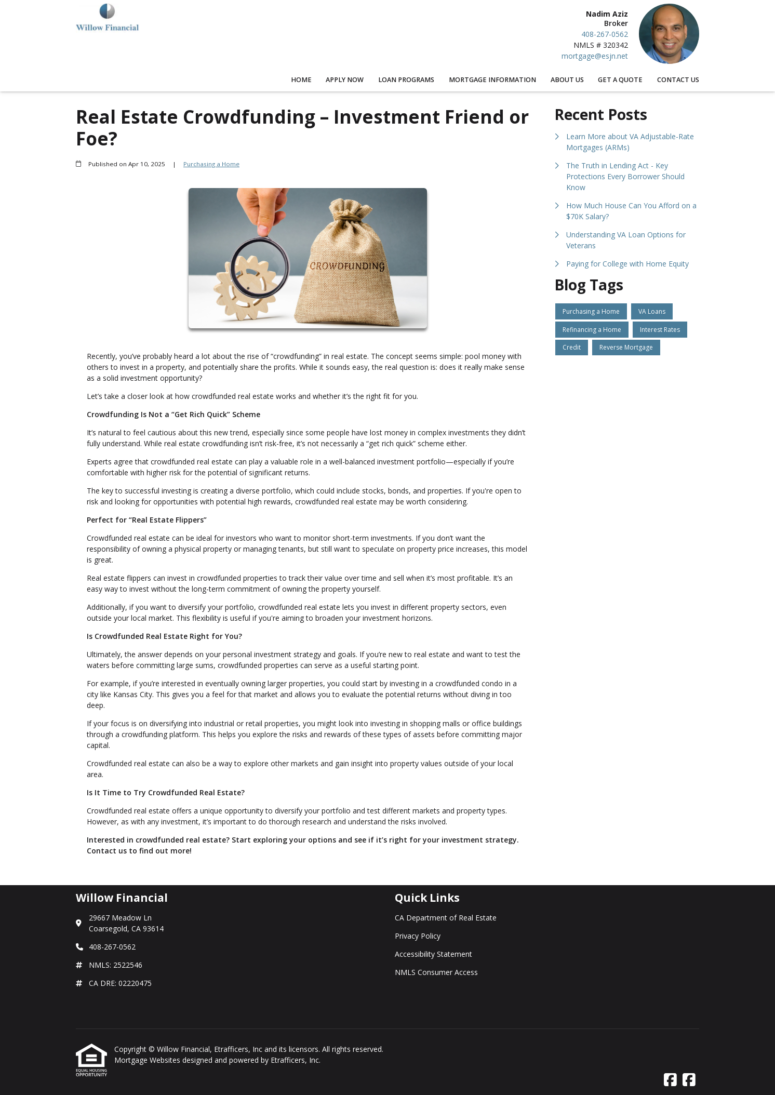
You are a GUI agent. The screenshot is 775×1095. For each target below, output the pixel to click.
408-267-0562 (604, 34)
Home (301, 79)
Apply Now (345, 79)
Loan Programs (406, 79)
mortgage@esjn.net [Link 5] (595, 56)
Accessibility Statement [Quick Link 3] (433, 954)
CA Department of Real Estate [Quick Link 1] (446, 918)
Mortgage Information (492, 79)
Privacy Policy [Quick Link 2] (417, 936)
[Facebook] (670, 1080)
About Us (567, 79)
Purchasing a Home (211, 164)
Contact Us (678, 79)
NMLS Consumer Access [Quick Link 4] (436, 972)
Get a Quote (620, 79)
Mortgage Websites (148, 1060)
